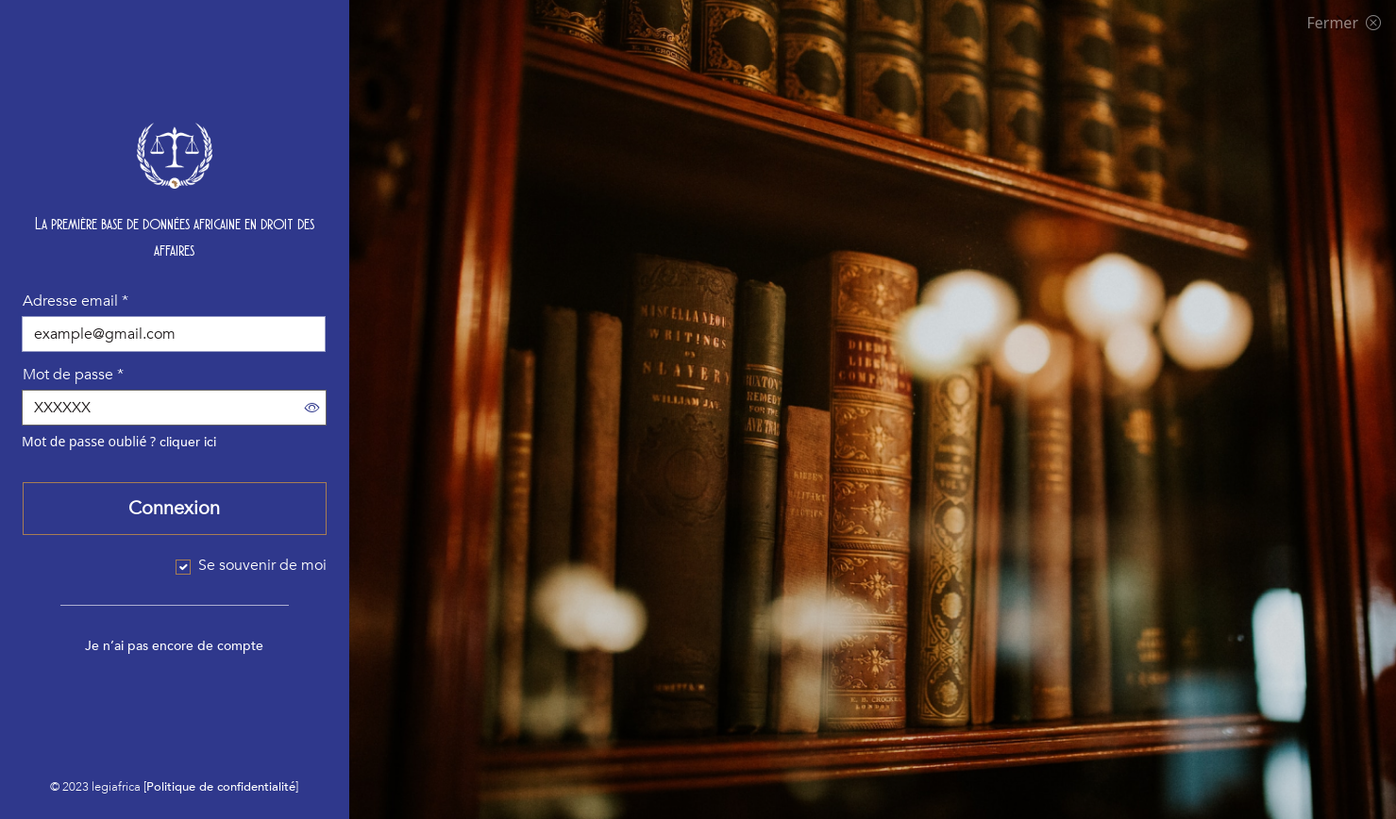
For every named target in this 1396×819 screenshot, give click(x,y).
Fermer (1343, 22)
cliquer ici (188, 442)
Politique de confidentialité (220, 786)
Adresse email (75, 301)
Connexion (174, 508)
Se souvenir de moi (262, 565)
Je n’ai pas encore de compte (174, 646)
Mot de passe (73, 374)
